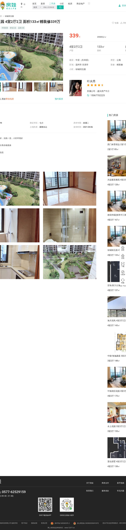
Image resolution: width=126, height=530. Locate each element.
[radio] (88, 85)
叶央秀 (91, 81)
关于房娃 (89, 483)
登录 (124, 6)
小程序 (123, 273)
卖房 (122, 248)
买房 (122, 256)
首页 (34, 3)
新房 (43, 3)
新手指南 (120, 483)
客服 (122, 281)
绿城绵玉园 (81, 69)
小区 (62, 3)
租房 (70, 3)
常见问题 (120, 491)
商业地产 (81, 3)
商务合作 (105, 483)
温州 (23, 5)
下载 (122, 264)
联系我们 (89, 491)
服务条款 (105, 491)
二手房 (52, 3)
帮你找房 (10, 99)
